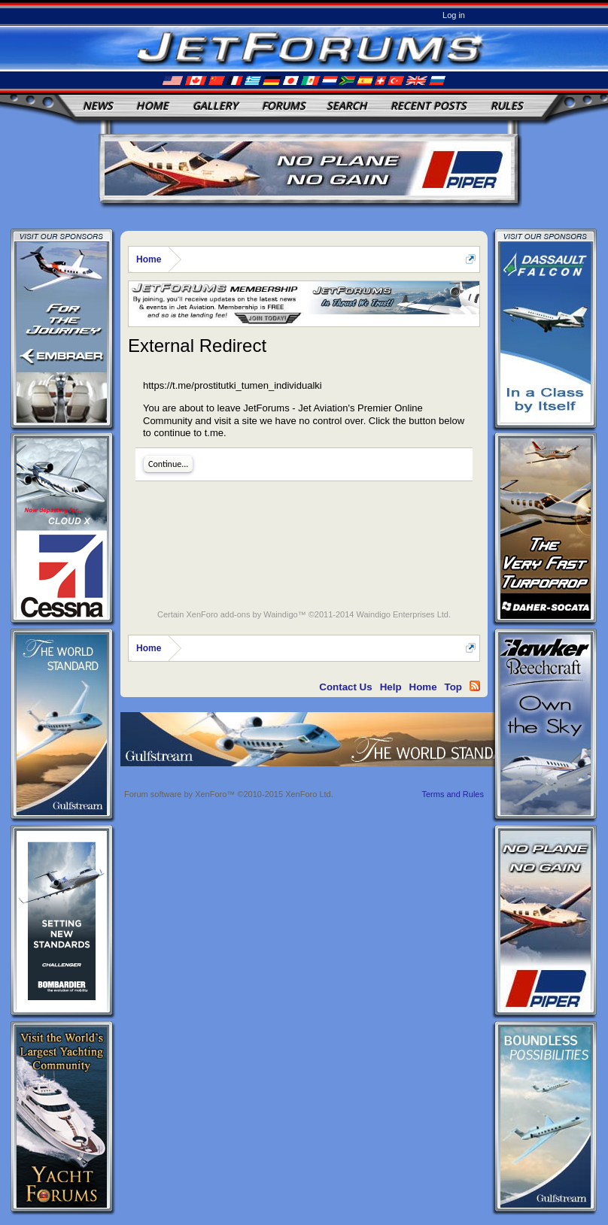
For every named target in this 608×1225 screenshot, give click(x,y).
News (98, 106)
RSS (475, 686)
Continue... (168, 464)
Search (347, 106)
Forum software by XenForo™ (228, 794)
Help (391, 687)
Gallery (215, 106)
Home (152, 106)
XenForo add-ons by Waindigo (241, 614)
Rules (507, 106)
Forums (284, 106)
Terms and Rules (452, 794)
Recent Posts (429, 106)
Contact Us (345, 687)
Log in (453, 15)
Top (453, 687)
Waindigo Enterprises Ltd (402, 614)
